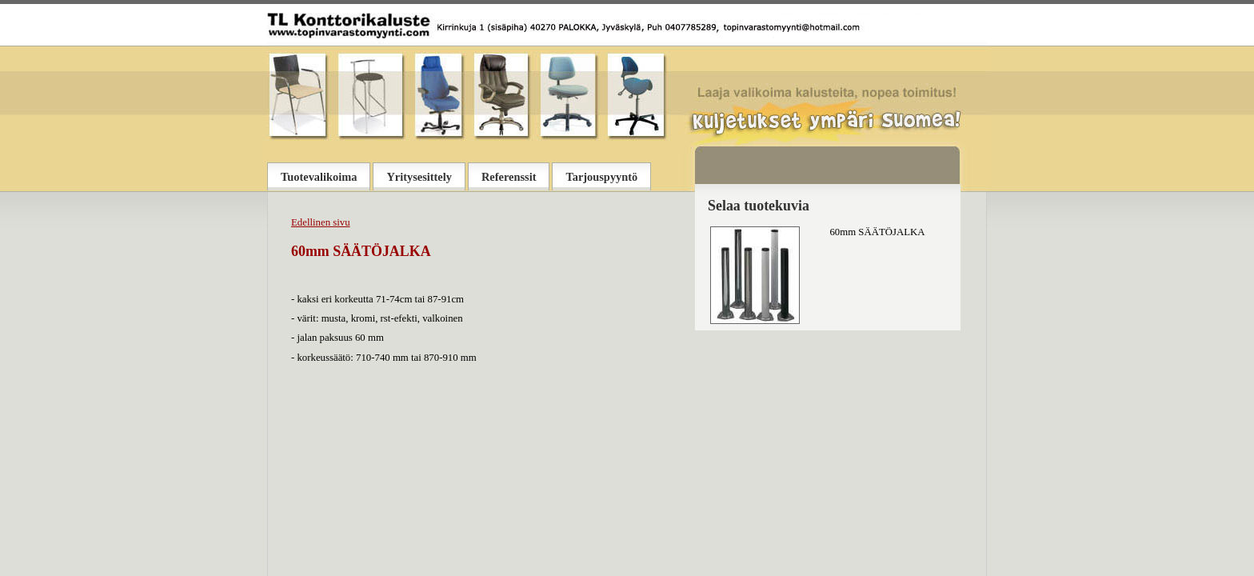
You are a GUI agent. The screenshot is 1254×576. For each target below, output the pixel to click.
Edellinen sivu (320, 222)
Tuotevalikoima (319, 176)
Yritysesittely (419, 176)
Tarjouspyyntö (601, 176)
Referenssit (508, 176)
